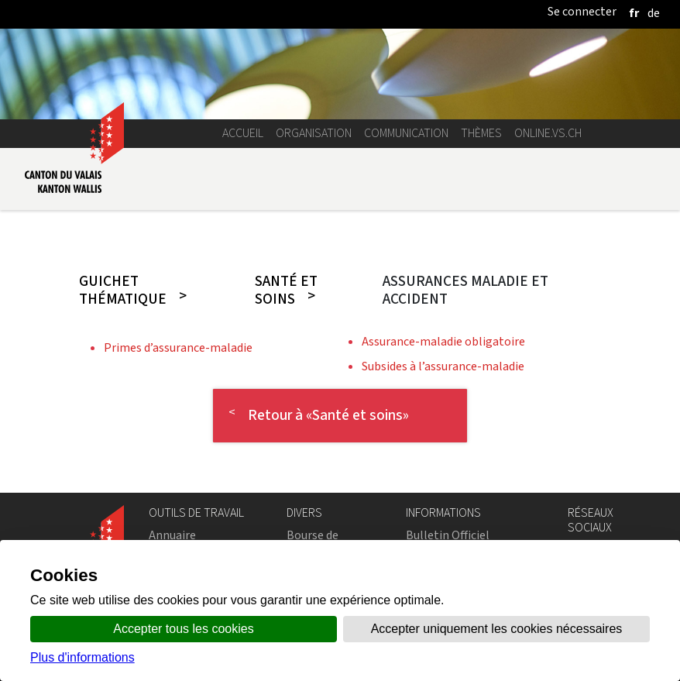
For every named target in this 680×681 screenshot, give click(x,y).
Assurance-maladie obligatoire (443, 341)
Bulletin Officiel (447, 535)
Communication (406, 133)
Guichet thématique (123, 290)
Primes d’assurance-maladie (178, 347)
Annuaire (172, 535)
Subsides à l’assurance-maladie (443, 366)
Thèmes (481, 133)
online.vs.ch (548, 133)
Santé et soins (286, 290)
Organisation (314, 133)
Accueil (242, 133)
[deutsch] (653, 13)
